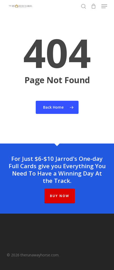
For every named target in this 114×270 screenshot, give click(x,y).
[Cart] (94, 6)
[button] (104, 6)
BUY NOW (59, 196)
